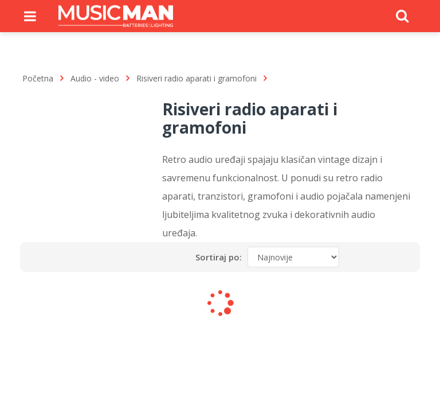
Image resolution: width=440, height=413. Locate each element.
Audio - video (94, 78)
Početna (37, 78)
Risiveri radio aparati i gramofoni (196, 78)
